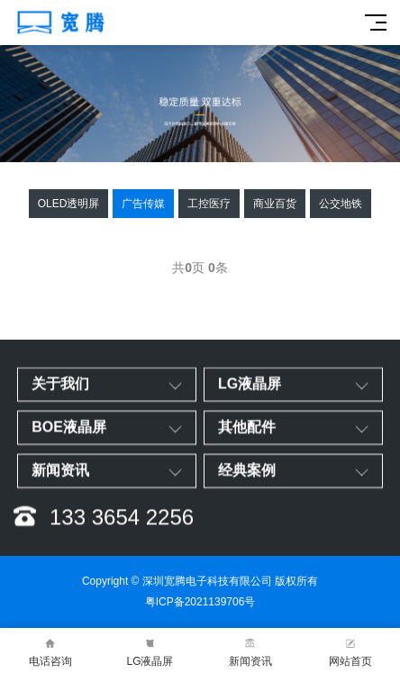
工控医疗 (209, 203)
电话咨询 (50, 651)
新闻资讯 (250, 651)
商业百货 (274, 203)
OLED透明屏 (69, 203)
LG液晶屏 (150, 651)
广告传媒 (143, 203)
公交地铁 (340, 203)
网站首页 (350, 651)
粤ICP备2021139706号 (200, 602)
